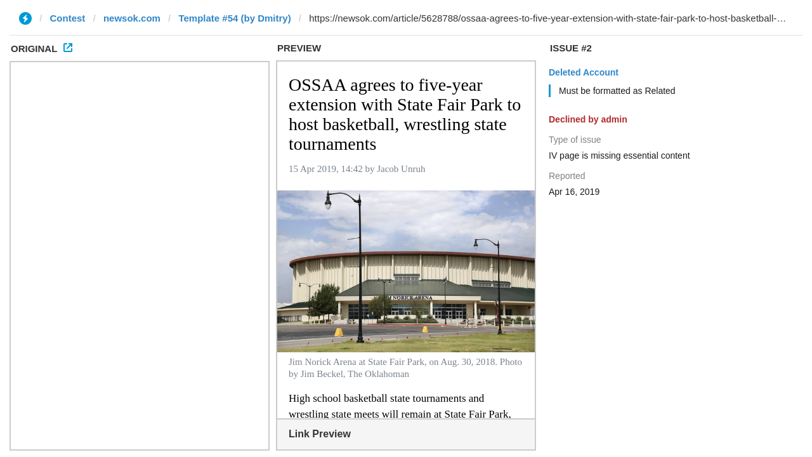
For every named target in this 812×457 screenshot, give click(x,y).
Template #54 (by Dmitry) (234, 18)
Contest (68, 18)
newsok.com (131, 18)
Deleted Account (584, 72)
